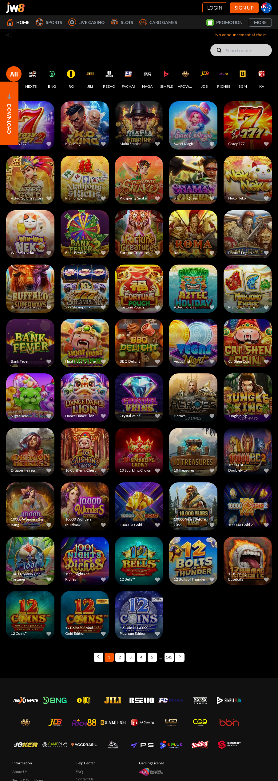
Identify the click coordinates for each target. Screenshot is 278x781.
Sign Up (244, 7)
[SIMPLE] (166, 77)
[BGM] (242, 77)
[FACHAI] (128, 77)
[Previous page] (98, 657)
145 (169, 657)
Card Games (158, 22)
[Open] (9, 113)
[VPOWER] (185, 77)
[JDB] (204, 77)
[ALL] (14, 77)
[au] (266, 7)
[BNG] (52, 77)
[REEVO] (109, 77)
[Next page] (180, 657)
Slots (122, 22)
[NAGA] (147, 77)
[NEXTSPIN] (33, 77)
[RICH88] (223, 77)
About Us (19, 771)
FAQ (79, 771)
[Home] (15, 7)
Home (18, 22)
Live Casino (86, 22)
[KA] (261, 77)
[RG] (71, 77)
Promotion (224, 22)
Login (214, 7)
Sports (49, 22)
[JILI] (90, 77)
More (260, 22)
